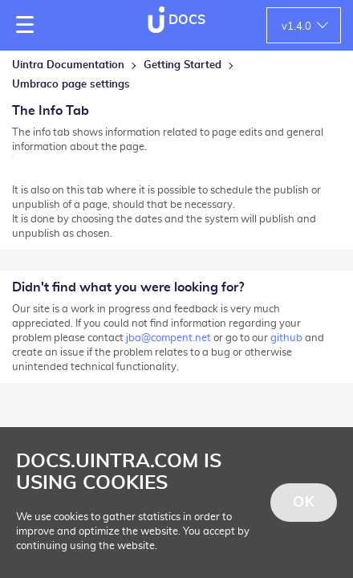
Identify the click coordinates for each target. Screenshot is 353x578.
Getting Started (182, 65)
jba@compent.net (168, 338)
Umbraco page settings (71, 84)
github (286, 338)
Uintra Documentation (68, 65)
